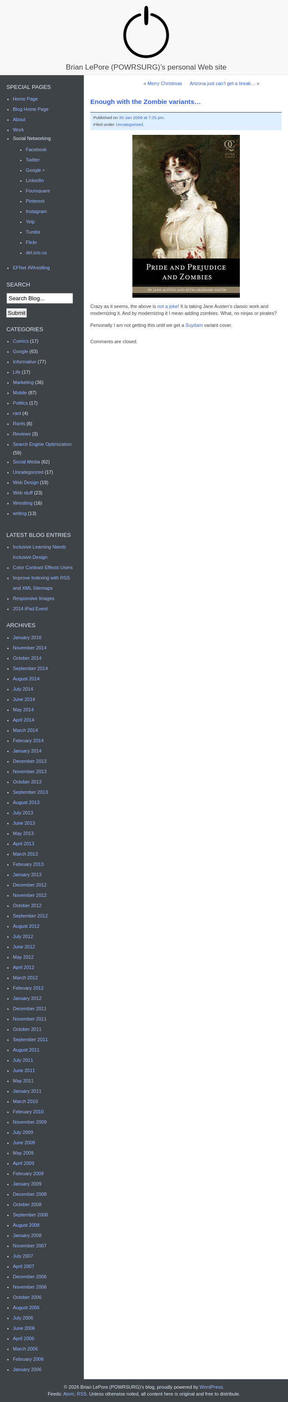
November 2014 (29, 647)
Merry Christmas (164, 83)
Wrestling (23, 503)
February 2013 (28, 864)
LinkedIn (35, 180)
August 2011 (26, 1049)
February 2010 (28, 1111)
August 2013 (26, 802)
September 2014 (30, 668)
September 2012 (30, 915)
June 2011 (24, 1070)
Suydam (193, 325)
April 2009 (23, 1163)
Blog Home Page (31, 109)
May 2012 (23, 957)
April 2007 (23, 1266)
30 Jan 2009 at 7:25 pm (141, 117)
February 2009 (28, 1173)
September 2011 (30, 1039)
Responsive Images (34, 598)
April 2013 (23, 843)
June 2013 (24, 823)
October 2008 (27, 1204)
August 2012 (26, 926)
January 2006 (27, 1369)
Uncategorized (129, 124)
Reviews (22, 433)
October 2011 (27, 1029)
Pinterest (35, 201)
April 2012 (23, 967)
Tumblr (33, 232)
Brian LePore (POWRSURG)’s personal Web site (146, 37)
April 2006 (23, 1338)
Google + (35, 170)
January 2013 (27, 874)
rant (17, 413)
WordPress (211, 1387)
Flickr (31, 242)
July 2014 (23, 689)
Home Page (25, 98)
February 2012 (28, 988)
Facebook (36, 149)
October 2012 (27, 905)
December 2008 (29, 1194)
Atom (68, 1393)
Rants (19, 423)
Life (17, 372)
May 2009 (23, 1152)
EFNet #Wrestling (31, 267)
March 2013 (25, 853)
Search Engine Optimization (42, 444)
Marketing (23, 382)
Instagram (36, 211)
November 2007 (29, 1245)
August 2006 (26, 1307)
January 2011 (27, 1091)
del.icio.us (36, 252)
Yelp (30, 221)
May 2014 (23, 709)
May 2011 (23, 1080)
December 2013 (29, 761)
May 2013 (23, 833)
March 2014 (25, 730)
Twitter (33, 159)
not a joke (167, 306)
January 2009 (27, 1183)
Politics (20, 402)
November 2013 (29, 771)
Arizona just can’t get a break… (222, 83)
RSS (82, 1393)
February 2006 (28, 1359)
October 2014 (27, 658)
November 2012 (29, 895)
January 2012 (27, 998)
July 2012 (23, 936)
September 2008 (30, 1214)
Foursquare (38, 190)
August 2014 (26, 678)
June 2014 (24, 699)
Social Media (26, 461)
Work (18, 129)
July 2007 (23, 1256)
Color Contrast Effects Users (43, 567)
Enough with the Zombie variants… (145, 101)
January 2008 (27, 1235)
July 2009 (23, 1132)
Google (20, 351)
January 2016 (27, 637)
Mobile (20, 392)
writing (20, 513)
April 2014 (23, 719)
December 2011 (29, 1008)
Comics (21, 341)
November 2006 (29, 1286)
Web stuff (23, 492)
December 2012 (29, 884)
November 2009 (29, 1122)
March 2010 (25, 1101)
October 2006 (27, 1297)
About (19, 119)
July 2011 (23, 1060)
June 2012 (24, 946)
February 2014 (28, 740)
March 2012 (25, 977)
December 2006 (29, 1276)
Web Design (26, 482)
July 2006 (23, 1317)
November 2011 (29, 1018)
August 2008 (26, 1225)
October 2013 (27, 781)
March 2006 (25, 1348)
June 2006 (24, 1328)
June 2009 (24, 1142)
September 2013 (30, 792)
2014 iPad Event (30, 608)
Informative (24, 361)
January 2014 (27, 750)
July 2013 (23, 812)
